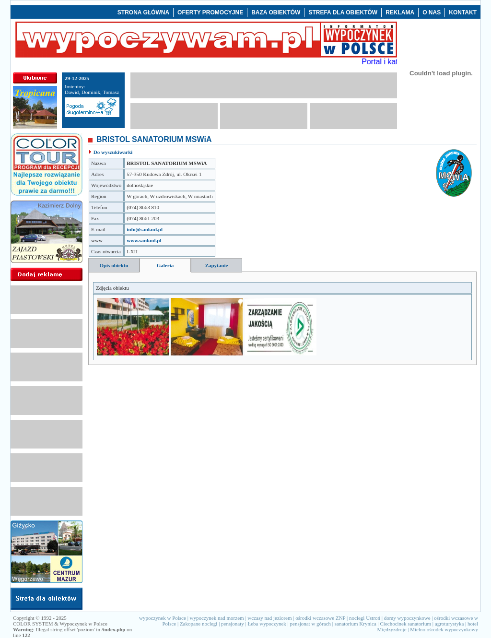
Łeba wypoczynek (266, 623)
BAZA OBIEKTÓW (275, 12)
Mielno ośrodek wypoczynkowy (444, 629)
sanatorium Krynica (355, 623)
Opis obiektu (113, 265)
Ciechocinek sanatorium (406, 623)
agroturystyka (449, 623)
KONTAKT (463, 12)
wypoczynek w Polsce (162, 618)
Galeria (165, 265)
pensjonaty (232, 623)
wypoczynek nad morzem (217, 618)
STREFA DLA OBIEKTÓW (342, 12)
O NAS (431, 12)
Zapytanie (216, 265)
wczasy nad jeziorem (269, 618)
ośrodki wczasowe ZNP (320, 618)
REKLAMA (400, 12)
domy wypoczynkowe (407, 618)
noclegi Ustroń (364, 618)
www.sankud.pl (144, 240)
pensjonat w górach (310, 623)
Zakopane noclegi (199, 623)
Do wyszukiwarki (113, 152)
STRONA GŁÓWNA (143, 12)
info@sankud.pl (145, 229)
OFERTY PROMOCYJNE (210, 12)
